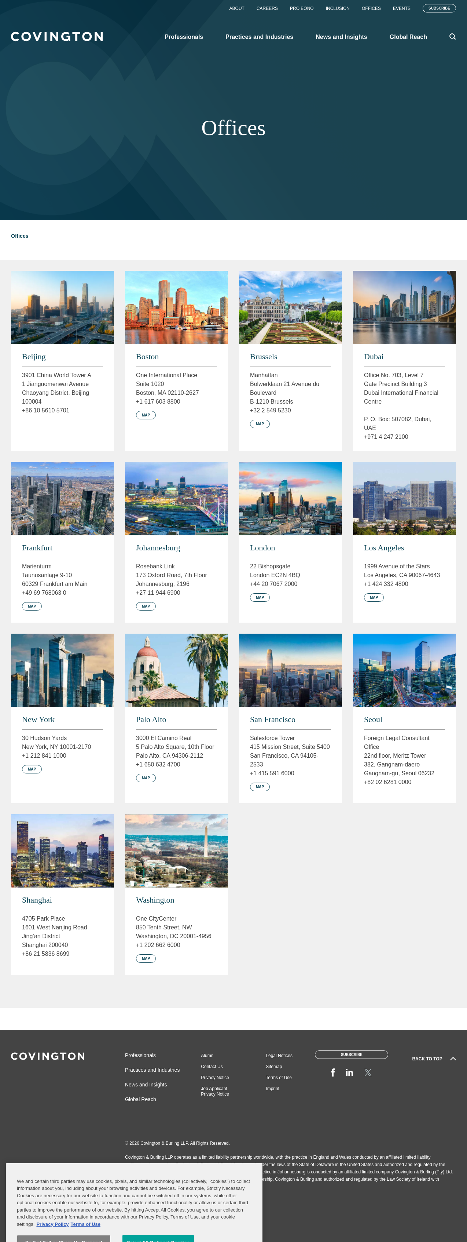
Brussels (263, 356)
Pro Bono (302, 8)
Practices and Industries (152, 1070)
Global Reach (140, 1099)
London (262, 547)
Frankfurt (37, 547)
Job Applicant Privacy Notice (215, 1091)
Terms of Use (279, 1077)
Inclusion (338, 8)
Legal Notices (279, 1055)
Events (402, 8)
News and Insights (146, 1085)
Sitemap (274, 1066)
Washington (155, 899)
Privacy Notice (215, 1077)
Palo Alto (151, 719)
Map (146, 415)
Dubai (374, 356)
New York (38, 719)
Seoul (373, 719)
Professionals (140, 1055)
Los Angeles (384, 547)
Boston (147, 356)
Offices (371, 8)
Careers (267, 8)
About (236, 8)
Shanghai (37, 899)
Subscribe (439, 8)
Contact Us (212, 1066)
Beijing (34, 356)
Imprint (272, 1088)
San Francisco (272, 719)
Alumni (207, 1055)
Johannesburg (158, 547)
